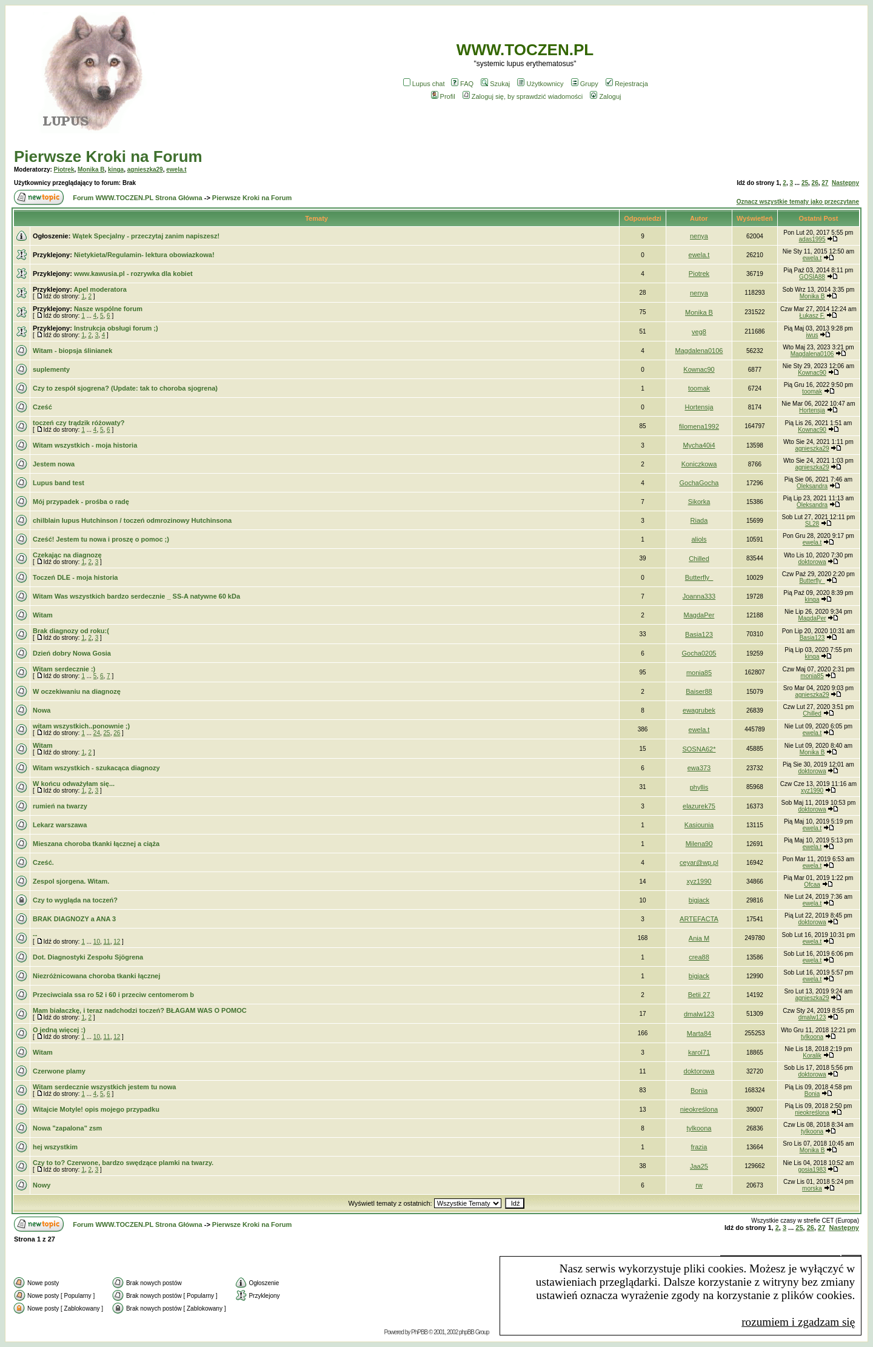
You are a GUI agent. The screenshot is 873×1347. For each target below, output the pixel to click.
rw (699, 1185)
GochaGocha (699, 482)
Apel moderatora (99, 289)
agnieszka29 (145, 169)
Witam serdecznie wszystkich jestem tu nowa (104, 1086)
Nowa (41, 710)
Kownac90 (698, 369)
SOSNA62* (698, 749)
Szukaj (495, 83)
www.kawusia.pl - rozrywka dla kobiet (133, 273)
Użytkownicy (540, 83)
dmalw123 (699, 1014)
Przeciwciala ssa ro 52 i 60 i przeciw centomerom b (113, 994)
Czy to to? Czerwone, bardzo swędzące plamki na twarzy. (123, 1162)
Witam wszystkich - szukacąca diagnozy (96, 767)
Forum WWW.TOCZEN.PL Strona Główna (137, 197)
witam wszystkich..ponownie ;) (81, 726)
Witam (43, 615)
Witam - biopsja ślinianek (72, 350)
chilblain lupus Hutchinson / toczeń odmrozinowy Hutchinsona (132, 520)
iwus (812, 335)
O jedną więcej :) (59, 1029)
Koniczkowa (699, 464)
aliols (698, 539)
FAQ (462, 83)
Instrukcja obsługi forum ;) (116, 328)
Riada (699, 520)
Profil (443, 96)
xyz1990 (812, 790)
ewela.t (176, 169)
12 (116, 941)
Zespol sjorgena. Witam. (71, 881)
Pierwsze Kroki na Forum (108, 156)
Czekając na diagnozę (67, 555)
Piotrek (64, 169)
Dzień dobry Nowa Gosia (72, 653)
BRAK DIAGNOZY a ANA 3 (74, 918)
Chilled (699, 558)
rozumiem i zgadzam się (798, 1321)
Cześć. (43, 862)
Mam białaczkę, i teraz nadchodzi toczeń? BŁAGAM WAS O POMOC (140, 1010)
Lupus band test (58, 482)
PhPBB (419, 1332)
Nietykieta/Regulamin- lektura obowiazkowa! (144, 254)
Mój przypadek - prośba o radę (81, 501)
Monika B (91, 169)
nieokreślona (699, 1109)
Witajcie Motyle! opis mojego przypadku (96, 1109)
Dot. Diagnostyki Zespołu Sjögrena (88, 957)
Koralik (812, 1055)
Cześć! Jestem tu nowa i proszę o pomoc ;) (101, 539)
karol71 (699, 1052)
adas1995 (812, 239)
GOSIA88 (812, 277)
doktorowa (812, 562)
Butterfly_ (699, 577)
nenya (699, 236)
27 (824, 183)
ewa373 (699, 767)
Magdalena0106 (699, 350)
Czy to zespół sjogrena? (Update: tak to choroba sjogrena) (125, 388)
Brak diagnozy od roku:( (71, 630)
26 (815, 183)
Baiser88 (699, 691)
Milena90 (699, 843)
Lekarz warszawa (60, 824)
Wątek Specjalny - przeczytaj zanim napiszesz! (145, 236)
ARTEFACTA (699, 918)
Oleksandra (812, 486)
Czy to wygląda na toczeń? (75, 900)
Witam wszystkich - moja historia (85, 445)
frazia (699, 1146)
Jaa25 (699, 1166)
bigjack (699, 900)
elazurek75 (699, 806)
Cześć (42, 407)
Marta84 (699, 1033)
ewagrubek (699, 710)
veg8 (699, 331)
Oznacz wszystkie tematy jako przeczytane (798, 201)
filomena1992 (699, 426)
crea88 (699, 957)
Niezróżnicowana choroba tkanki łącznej (96, 975)
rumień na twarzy (60, 806)
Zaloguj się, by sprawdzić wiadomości (523, 96)
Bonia (699, 1090)
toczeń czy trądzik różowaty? (79, 422)
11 (107, 941)
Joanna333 (699, 596)
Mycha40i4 (699, 445)
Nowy (41, 1185)
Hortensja (698, 407)
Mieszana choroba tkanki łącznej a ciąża (96, 843)
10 (96, 941)
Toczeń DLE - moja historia (75, 577)
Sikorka (699, 501)
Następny (845, 183)
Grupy (584, 83)
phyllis (699, 787)
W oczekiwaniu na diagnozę (77, 691)
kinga (116, 169)
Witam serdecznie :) (64, 669)
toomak (699, 388)
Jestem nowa (54, 464)
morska (812, 1188)
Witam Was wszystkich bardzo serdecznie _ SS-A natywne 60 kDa (136, 596)
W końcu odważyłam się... (74, 783)
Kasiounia (699, 824)
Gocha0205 (699, 653)
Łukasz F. (811, 315)
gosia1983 (812, 1169)
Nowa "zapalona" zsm (67, 1128)
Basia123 (699, 634)
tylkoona (812, 1036)
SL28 (812, 523)
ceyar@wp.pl (699, 862)
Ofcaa (812, 884)
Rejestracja (627, 83)
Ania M (699, 938)
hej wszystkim (55, 1146)
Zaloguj (605, 96)
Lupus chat (424, 83)
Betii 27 (699, 994)
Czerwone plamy (59, 1071)
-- (35, 934)
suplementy (51, 369)
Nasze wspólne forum (108, 308)
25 (804, 183)
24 (96, 733)
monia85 (699, 672)
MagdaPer (699, 615)
